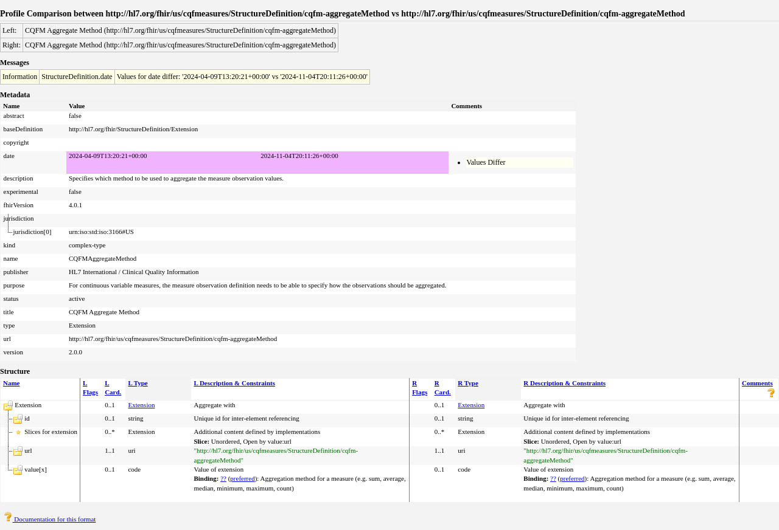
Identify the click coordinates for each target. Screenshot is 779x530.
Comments (757, 383)
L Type (137, 383)
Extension (141, 404)
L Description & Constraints (234, 383)
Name (11, 383)
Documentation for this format (49, 519)
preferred (242, 478)
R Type (468, 383)
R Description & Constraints (564, 383)
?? (223, 478)
